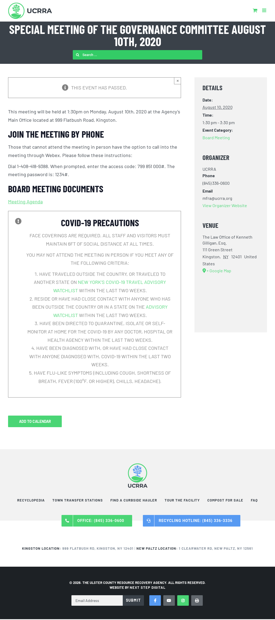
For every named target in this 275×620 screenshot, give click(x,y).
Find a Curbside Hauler (133, 500)
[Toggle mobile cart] (255, 10)
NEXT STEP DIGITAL (147, 587)
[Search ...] (137, 55)
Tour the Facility (182, 500)
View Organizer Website (224, 205)
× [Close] (177, 80)
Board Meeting (216, 137)
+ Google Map (219, 270)
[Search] (77, 55)
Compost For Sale (225, 500)
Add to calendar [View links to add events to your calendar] (35, 421)
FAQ (254, 500)
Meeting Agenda (25, 201)
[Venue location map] (230, 302)
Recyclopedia (31, 500)
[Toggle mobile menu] (264, 10)
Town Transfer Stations (77, 500)
